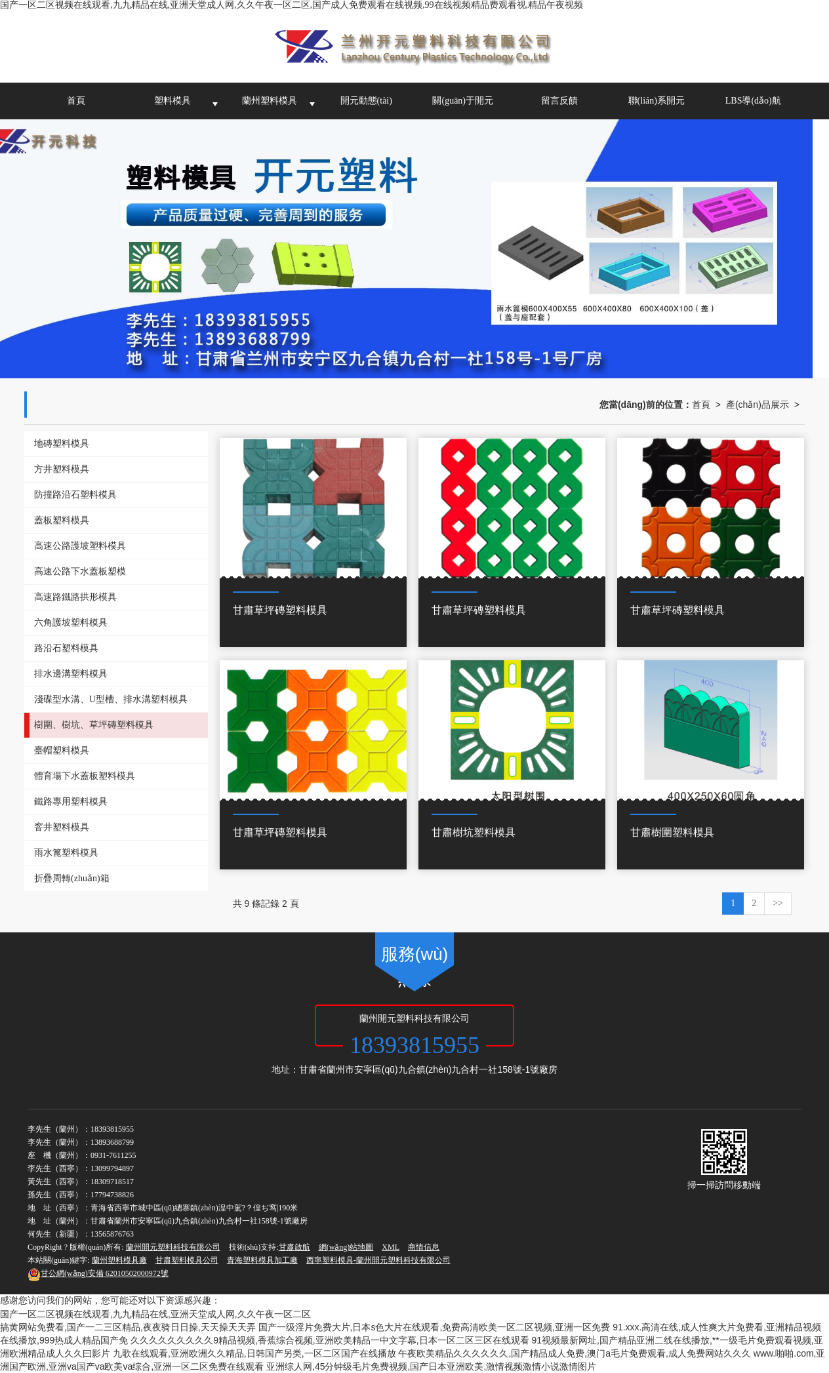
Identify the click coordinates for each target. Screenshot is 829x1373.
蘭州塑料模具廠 (119, 1260)
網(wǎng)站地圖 (346, 1247)
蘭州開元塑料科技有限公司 (173, 1247)
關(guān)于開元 (462, 101)
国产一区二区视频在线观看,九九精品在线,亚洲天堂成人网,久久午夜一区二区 (155, 1314)
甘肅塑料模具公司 (186, 1260)
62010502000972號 (98, 1273)
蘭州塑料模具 (269, 101)
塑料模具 (172, 101)
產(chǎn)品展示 (757, 404)
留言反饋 (559, 101)
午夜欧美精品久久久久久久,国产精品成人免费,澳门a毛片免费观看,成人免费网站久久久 (574, 1353)
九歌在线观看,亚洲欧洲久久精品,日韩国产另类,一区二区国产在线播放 (254, 1353)
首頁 (76, 101)
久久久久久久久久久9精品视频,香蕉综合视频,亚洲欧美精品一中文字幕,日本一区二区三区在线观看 (330, 1340)
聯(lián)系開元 (656, 101)
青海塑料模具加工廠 (262, 1260)
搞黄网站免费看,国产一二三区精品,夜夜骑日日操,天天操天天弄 (128, 1327)
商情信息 (423, 1247)
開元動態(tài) (366, 101)
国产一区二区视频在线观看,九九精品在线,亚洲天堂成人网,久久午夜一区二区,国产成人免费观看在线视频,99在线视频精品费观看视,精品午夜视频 (291, 5)
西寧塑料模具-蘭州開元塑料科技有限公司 (378, 1260)
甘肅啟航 (294, 1247)
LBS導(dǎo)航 (753, 101)
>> (778, 903)
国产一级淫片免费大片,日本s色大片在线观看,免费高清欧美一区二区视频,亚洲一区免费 (434, 1327)
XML (390, 1247)
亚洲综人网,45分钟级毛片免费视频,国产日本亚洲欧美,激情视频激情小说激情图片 (431, 1366)
